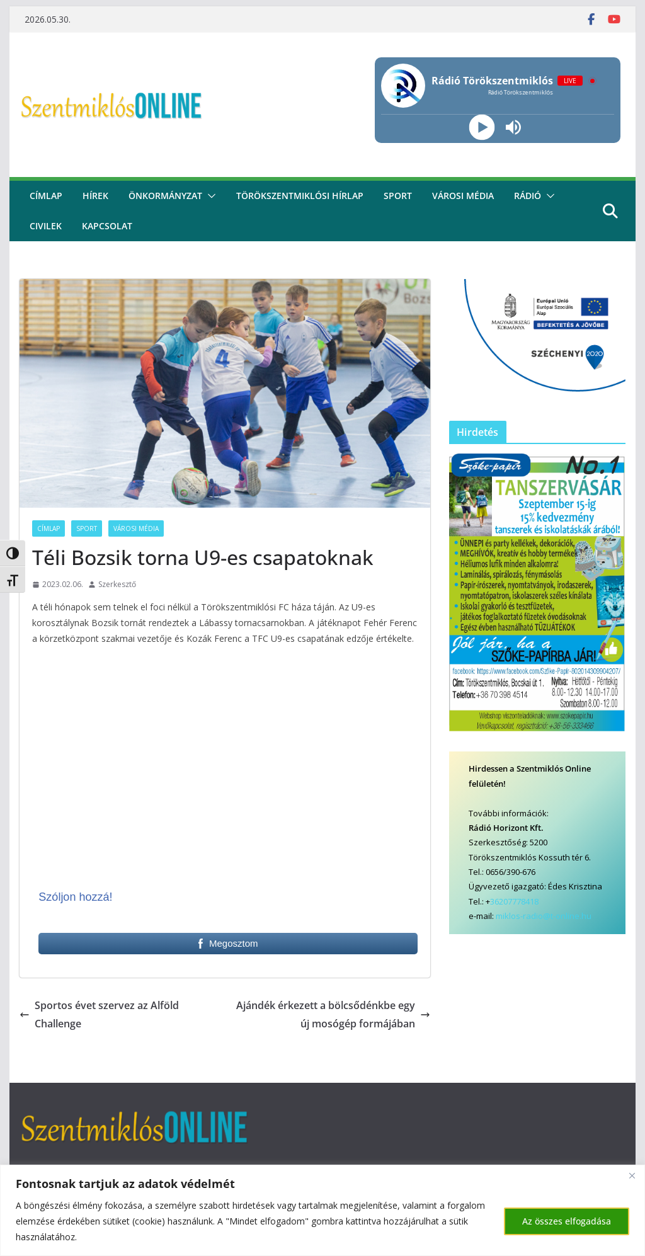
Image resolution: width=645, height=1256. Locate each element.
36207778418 (514, 901)
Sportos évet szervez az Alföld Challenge (99, 1014)
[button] (209, 196)
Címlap (48, 528)
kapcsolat (107, 226)
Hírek (95, 196)
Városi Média (136, 528)
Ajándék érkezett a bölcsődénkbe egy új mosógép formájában (333, 1014)
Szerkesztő (117, 584)
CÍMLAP (46, 196)
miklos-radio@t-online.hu (543, 916)
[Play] (482, 127)
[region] (322, 1210)
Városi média (463, 196)
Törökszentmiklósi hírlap (299, 196)
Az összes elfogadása (566, 1221)
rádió (527, 196)
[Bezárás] (631, 1175)
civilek (46, 226)
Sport (398, 196)
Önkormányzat (165, 196)
